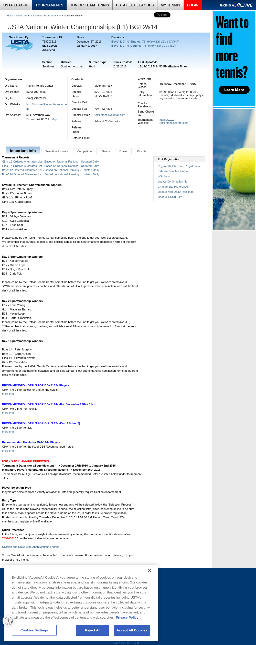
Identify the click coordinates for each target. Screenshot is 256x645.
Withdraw (164, 176)
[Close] (149, 570)
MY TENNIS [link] (170, 5)
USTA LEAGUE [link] (16, 5)
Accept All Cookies (131, 630)
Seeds (106, 151)
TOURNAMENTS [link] (49, 5)
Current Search (53, 15)
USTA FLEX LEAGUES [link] (135, 5)
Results (141, 151)
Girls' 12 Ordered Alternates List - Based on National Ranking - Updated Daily (50, 161)
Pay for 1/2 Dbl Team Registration (179, 166)
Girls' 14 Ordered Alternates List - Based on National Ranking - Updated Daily (50, 165)
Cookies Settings (34, 630)
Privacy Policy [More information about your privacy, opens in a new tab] (127, 617)
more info (8, 393)
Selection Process (56, 151)
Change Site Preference (173, 186)
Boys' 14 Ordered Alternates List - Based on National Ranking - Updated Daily (50, 174)
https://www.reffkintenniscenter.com (173, 121)
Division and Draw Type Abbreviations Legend (30, 546)
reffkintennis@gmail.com (109, 114)
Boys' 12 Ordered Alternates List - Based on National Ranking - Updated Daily (50, 170)
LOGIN (192, 5)
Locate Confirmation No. (173, 181)
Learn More (234, 89)
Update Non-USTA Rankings (176, 191)
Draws (123, 151)
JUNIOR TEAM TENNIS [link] (89, 5)
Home (10, 15)
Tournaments (36, 15)
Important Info (23, 150)
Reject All (92, 630)
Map (54, 119)
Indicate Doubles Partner (173, 171)
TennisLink (21, 15)
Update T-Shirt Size (170, 196)
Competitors (84, 151)
